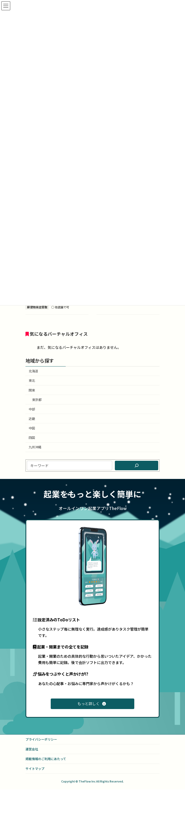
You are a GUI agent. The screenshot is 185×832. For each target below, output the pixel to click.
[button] (92, 704)
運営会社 (31, 749)
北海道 (33, 371)
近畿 (32, 418)
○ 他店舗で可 (60, 307)
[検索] (136, 465)
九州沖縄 (35, 447)
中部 (32, 409)
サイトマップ (34, 768)
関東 (32, 390)
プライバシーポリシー (41, 739)
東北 (32, 380)
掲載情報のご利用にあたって (45, 758)
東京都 (37, 399)
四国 (32, 437)
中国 (32, 428)
